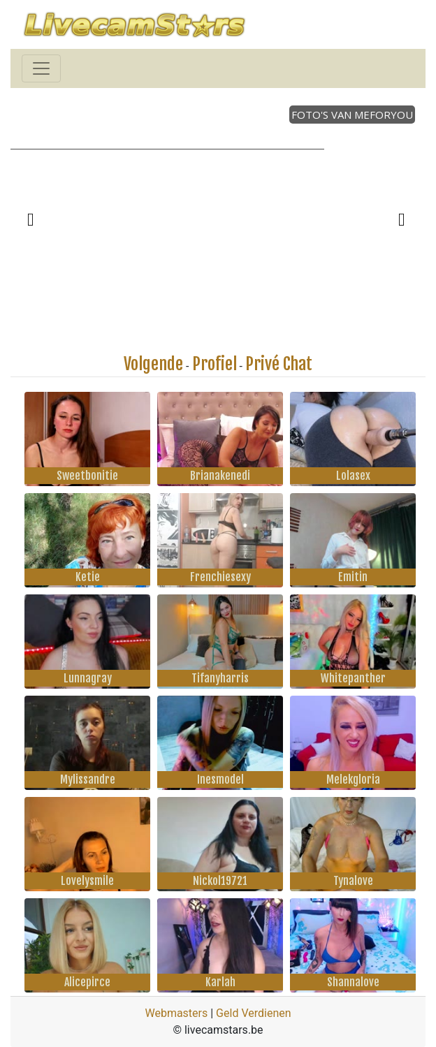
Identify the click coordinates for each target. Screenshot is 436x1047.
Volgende (153, 363)
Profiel (214, 363)
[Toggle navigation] (41, 68)
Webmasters (176, 1013)
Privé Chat (278, 363)
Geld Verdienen (253, 1013)
